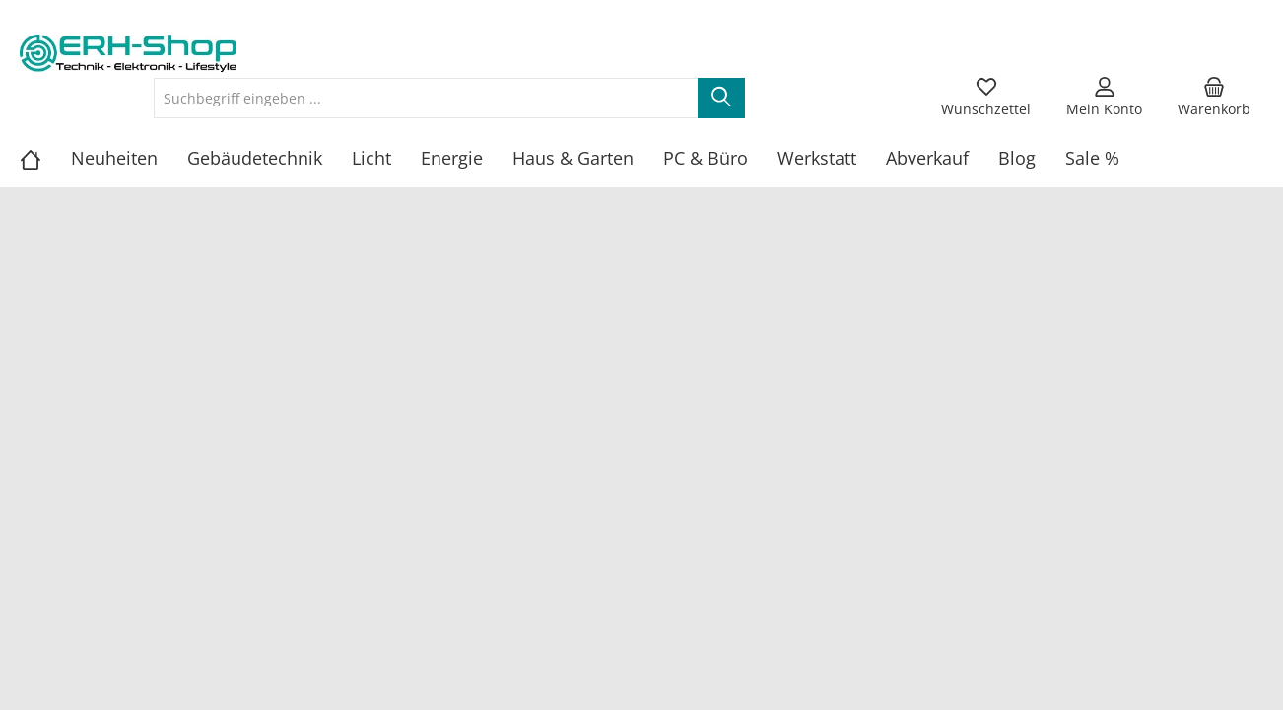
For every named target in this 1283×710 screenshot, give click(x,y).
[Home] (45, 157)
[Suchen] (721, 98)
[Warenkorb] (1214, 97)
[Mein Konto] (1104, 97)
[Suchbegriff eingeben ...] (426, 98)
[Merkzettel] (986, 97)
